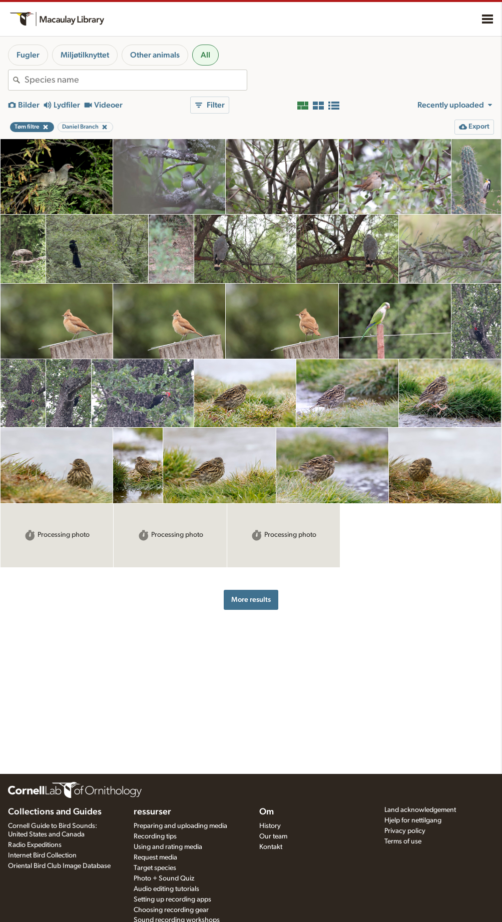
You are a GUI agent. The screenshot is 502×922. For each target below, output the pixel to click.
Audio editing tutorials (166, 888)
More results (251, 599)
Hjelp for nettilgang (412, 820)
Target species (155, 867)
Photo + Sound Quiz (164, 878)
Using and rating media (168, 846)
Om (266, 811)
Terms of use (402, 841)
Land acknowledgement (420, 809)
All (205, 55)
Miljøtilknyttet (85, 55)
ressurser (152, 811)
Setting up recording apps (172, 899)
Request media (155, 857)
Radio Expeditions (35, 844)
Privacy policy (404, 830)
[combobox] (136, 80)
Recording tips (155, 836)
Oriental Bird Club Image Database (59, 865)
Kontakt (270, 846)
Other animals (155, 55)
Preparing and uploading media (180, 825)
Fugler (28, 55)
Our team (273, 836)
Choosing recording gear (171, 909)
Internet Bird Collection (42, 855)
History (270, 825)
